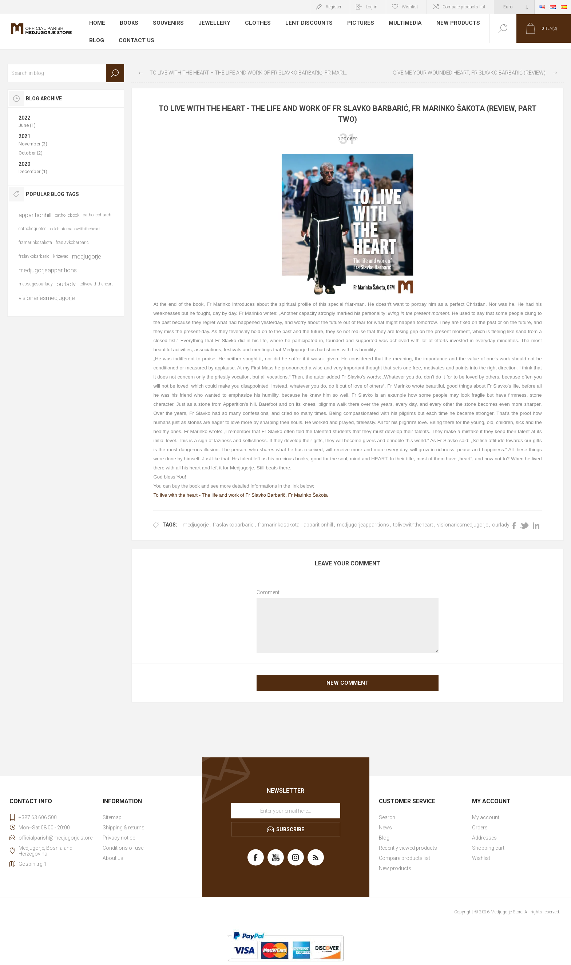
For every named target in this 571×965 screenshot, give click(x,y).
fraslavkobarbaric (233, 518)
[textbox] (65, 67)
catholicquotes (33, 222)
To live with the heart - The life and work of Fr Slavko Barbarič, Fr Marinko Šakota (240, 489)
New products (451, 23)
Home (97, 23)
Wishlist (481, 852)
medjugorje (196, 518)
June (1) (27, 119)
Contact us (135, 34)
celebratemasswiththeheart (75, 222)
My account (485, 811)
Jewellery (212, 23)
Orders (480, 821)
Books (129, 23)
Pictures (355, 23)
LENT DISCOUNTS (304, 23)
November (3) (33, 137)
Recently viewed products (408, 842)
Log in (371, 6)
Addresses (484, 831)
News (385, 821)
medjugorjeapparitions (363, 518)
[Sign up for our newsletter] (285, 804)
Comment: (269, 586)
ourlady (500, 518)
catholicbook (67, 209)
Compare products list (464, 6)
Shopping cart (488, 842)
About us (113, 852)
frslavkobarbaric (34, 250)
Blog (96, 34)
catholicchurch (97, 208)
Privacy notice (119, 831)
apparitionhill (318, 518)
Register (333, 6)
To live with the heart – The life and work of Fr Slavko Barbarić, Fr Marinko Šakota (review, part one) (249, 66)
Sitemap (112, 811)
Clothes (254, 23)
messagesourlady (36, 277)
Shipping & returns (123, 821)
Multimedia (399, 23)
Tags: (169, 518)
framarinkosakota (279, 518)
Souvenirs (168, 23)
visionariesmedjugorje (462, 518)
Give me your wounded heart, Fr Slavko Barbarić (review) (469, 66)
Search (115, 67)
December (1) (33, 165)
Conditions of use (123, 842)
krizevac (60, 250)
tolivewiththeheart (413, 518)
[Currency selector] (514, 7)
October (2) (31, 146)
